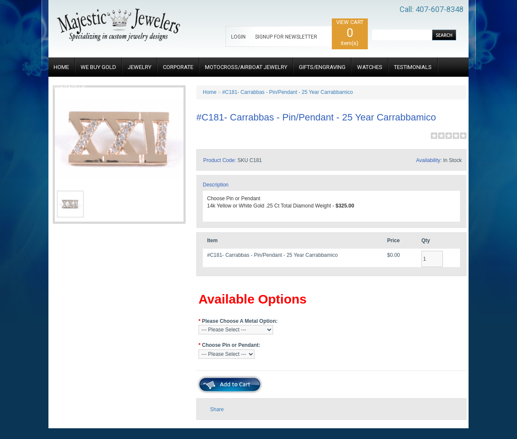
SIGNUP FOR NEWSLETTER (286, 37)
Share (217, 409)
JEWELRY (139, 67)
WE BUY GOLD (98, 67)
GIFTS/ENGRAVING (322, 67)
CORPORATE (178, 67)
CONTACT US (70, 87)
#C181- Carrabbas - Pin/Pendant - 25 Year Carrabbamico (287, 92)
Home (209, 92)
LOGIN (238, 37)
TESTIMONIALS (413, 67)
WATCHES (369, 67)
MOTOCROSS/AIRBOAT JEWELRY (246, 67)
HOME (61, 67)
